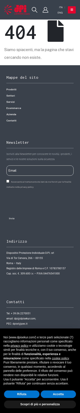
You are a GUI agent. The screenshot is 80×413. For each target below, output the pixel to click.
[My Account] (45, 10)
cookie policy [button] (60, 358)
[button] (34, 10)
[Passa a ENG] (60, 12)
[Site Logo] (17, 10)
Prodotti (11, 89)
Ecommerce (13, 108)
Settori (10, 95)
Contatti (11, 120)
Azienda (11, 114)
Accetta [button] (58, 394)
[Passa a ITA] (61, 7)
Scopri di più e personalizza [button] (40, 404)
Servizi (10, 101)
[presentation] (38, 201)
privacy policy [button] (19, 345)
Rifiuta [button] (21, 394)
